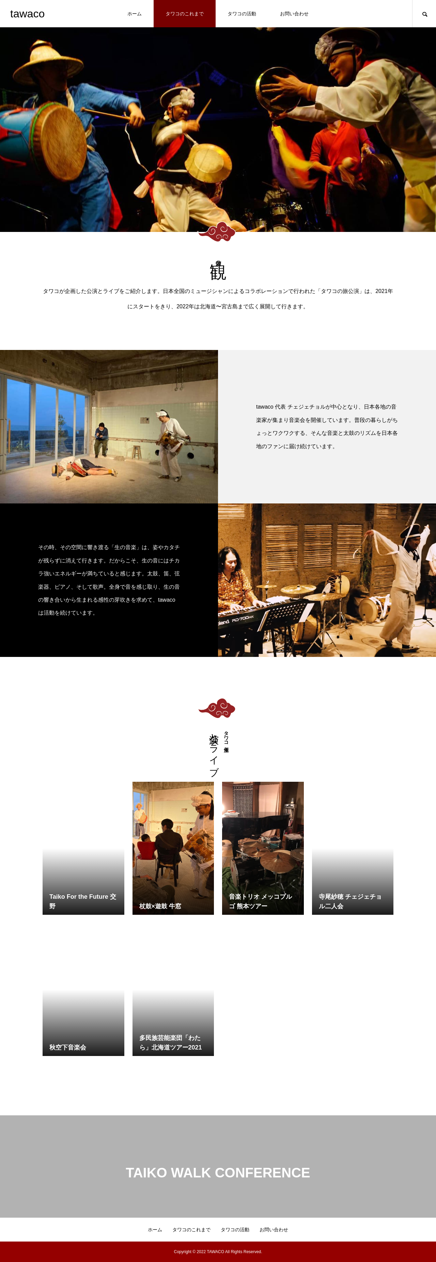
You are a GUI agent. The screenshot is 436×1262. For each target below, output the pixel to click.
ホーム (134, 13)
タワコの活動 (242, 13)
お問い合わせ (294, 13)
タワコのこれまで (185, 13)
